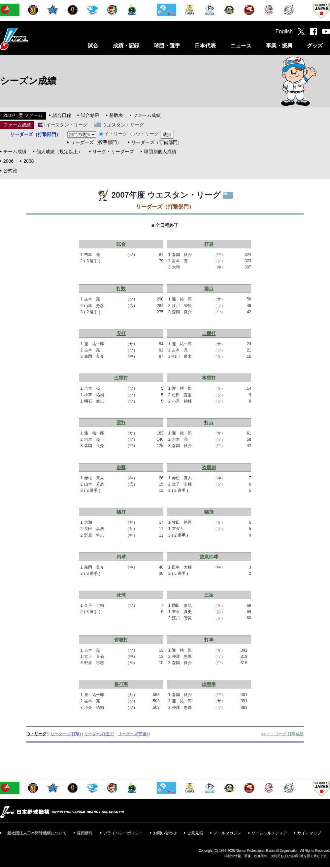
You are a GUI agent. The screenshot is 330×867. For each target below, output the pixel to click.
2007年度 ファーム (23, 115)
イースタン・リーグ (66, 124)
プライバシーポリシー (123, 833)
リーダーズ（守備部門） (156, 142)
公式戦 (10, 170)
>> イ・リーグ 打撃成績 (282, 734)
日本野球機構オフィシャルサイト (30, 39)
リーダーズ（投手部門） (96, 142)
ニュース (240, 45)
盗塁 (121, 467)
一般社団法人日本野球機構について (35, 833)
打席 (209, 244)
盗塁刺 (209, 467)
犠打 (121, 512)
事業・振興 (279, 45)
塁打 (121, 422)
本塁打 (209, 377)
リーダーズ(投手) (99, 734)
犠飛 (209, 512)
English (284, 31)
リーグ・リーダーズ (113, 151)
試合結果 (90, 115)
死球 (121, 595)
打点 (209, 422)
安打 (121, 333)
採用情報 (85, 833)
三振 (209, 595)
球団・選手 (167, 45)
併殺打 (121, 639)
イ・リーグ (113, 133)
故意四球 (209, 556)
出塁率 (209, 684)
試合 (93, 45)
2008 (28, 161)
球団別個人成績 (160, 151)
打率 (209, 639)
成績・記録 (126, 45)
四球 (121, 556)
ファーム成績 (147, 115)
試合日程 (61, 115)
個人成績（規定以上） (59, 151)
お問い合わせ (165, 833)
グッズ (315, 45)
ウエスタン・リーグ (123, 124)
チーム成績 (14, 151)
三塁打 (121, 377)
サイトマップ (309, 833)
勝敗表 (116, 115)
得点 (209, 288)
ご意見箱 (195, 833)
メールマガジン (227, 833)
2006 (8, 161)
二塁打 (209, 333)
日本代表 (205, 45)
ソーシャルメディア (269, 833)
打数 (121, 288)
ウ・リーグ (144, 133)
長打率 (121, 684)
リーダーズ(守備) (133, 734)
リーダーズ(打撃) (65, 734)
